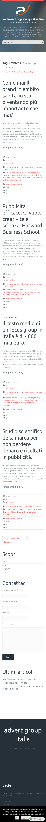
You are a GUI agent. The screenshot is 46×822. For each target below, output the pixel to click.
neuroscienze (27, 175)
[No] (43, 814)
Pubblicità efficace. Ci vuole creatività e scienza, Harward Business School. (22, 219)
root (8, 160)
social (11, 170)
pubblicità (38, 167)
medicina (6, 175)
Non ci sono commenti (14, 184)
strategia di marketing (23, 177)
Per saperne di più (11, 147)
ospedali (35, 175)
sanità (13, 177)
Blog (4, 565)
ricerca (5, 170)
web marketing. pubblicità (12, 180)
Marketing (30, 167)
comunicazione (11, 167)
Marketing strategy (33, 172)
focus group (32, 289)
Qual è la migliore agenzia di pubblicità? (19, 679)
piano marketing (31, 400)
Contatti (6, 569)
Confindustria (22, 167)
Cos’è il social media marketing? (15, 683)
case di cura (10, 172)
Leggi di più (26, 818)
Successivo (8, 542)
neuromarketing (15, 175)
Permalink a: (10, 163)
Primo (6, 538)
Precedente (15, 538)
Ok (17, 818)
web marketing (37, 177)
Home (4, 72)
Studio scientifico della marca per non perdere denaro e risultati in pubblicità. (22, 444)
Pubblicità (6, 403)
